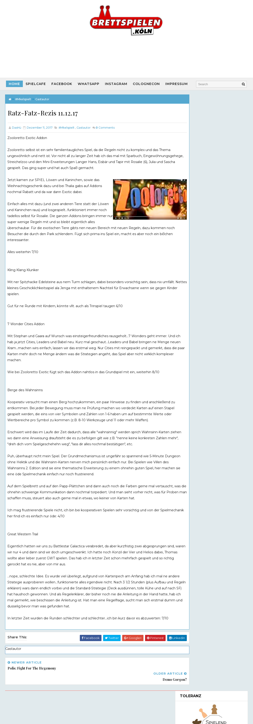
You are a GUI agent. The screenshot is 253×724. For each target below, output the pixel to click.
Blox (191, 415)
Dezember (197, 387)
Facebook (62, 84)
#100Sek (190, 557)
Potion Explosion (201, 480)
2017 (189, 382)
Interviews (193, 580)
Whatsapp (89, 84)
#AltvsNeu (192, 596)
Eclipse (193, 429)
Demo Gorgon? (200, 457)
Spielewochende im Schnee (210, 438)
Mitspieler (193, 541)
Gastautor (42, 99)
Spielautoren (195, 588)
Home (14, 84)
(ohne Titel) (189, 167)
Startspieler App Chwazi (199, 628)
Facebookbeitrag (198, 526)
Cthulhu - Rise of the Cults (209, 391)
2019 (189, 372)
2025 (189, 344)
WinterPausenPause (204, 443)
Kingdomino (198, 410)
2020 (189, 368)
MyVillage (196, 419)
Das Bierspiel (212, 215)
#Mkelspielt (23, 99)
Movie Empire (213, 291)
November (197, 489)
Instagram (116, 84)
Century (194, 475)
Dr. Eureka (196, 484)
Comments (105, 128)
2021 (188, 363)
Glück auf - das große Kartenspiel (214, 401)
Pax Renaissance (201, 396)
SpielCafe (36, 84)
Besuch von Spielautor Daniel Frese (211, 464)
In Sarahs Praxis (200, 424)
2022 (189, 358)
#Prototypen (195, 565)
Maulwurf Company (217, 254)
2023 (189, 354)
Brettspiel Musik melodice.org (204, 634)
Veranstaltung (196, 549)
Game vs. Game (195, 604)
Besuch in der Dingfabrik (208, 470)
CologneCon (146, 84)
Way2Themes (143, 709)
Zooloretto (196, 405)
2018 (189, 377)
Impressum (177, 84)
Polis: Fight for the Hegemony (212, 447)
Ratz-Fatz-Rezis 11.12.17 (207, 452)
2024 (189, 349)
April (192, 494)
